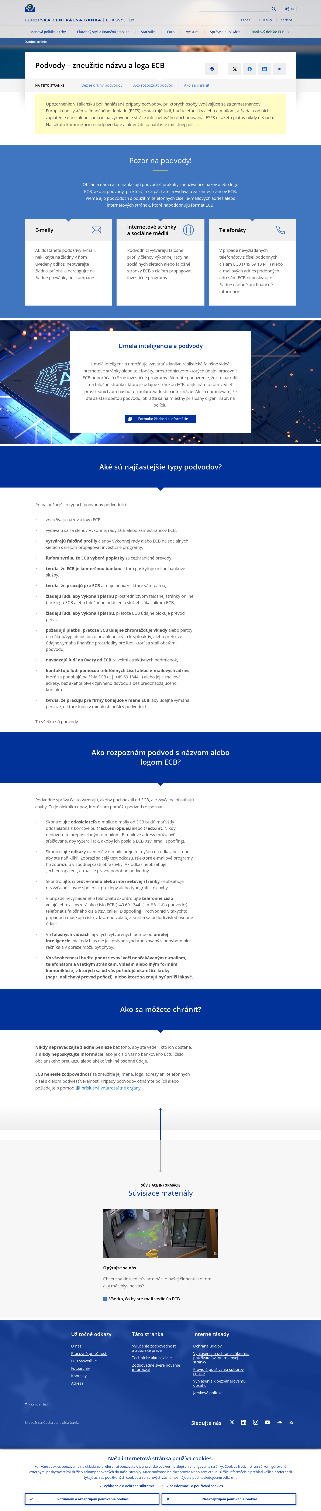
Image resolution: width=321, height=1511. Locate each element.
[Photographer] (317, 440)
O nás (245, 20)
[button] (281, 9)
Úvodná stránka (36, 42)
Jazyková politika (207, 1392)
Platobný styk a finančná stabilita (103, 32)
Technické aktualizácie (152, 1357)
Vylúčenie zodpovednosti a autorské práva (154, 1348)
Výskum (192, 32)
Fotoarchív (80, 1368)
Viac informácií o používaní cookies (194, 1485)
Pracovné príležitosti (89, 1353)
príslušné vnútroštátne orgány (111, 1088)
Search (273, 9)
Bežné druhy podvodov (101, 85)
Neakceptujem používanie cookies (229, 1498)
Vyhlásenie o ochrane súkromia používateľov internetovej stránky (221, 1357)
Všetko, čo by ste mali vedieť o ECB (144, 1299)
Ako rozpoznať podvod (153, 85)
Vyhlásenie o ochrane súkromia (129, 1485)
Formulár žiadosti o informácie (163, 418)
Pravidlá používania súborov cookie (218, 1371)
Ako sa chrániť (196, 85)
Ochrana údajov (207, 1346)
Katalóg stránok (39, 1404)
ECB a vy (265, 20)
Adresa (77, 1383)
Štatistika (148, 32)
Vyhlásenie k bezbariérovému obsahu (219, 1383)
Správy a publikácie (225, 32)
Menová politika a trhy (48, 32)
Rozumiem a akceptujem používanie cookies (92, 1498)
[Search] (249, 8)
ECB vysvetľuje (84, 1360)
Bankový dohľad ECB (271, 31)
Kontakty (79, 1375)
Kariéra (286, 20)
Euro (171, 32)
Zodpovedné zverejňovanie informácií (156, 1367)
